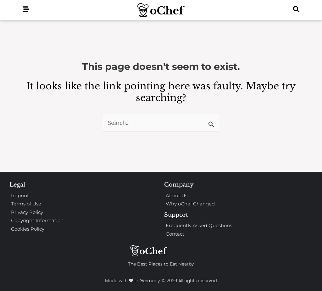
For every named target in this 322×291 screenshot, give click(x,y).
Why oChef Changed (190, 204)
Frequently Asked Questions (199, 225)
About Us (176, 196)
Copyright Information (37, 220)
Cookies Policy (27, 229)
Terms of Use (26, 204)
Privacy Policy (27, 212)
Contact (175, 234)
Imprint (20, 196)
